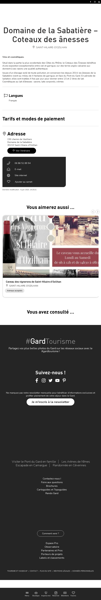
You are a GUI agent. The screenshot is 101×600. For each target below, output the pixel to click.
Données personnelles (83, 571)
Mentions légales (62, 571)
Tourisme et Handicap (17, 571)
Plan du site (45, 571)
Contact (34, 571)
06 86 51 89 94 (23, 163)
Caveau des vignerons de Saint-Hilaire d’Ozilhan (33, 281)
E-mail (18, 169)
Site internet (21, 175)
